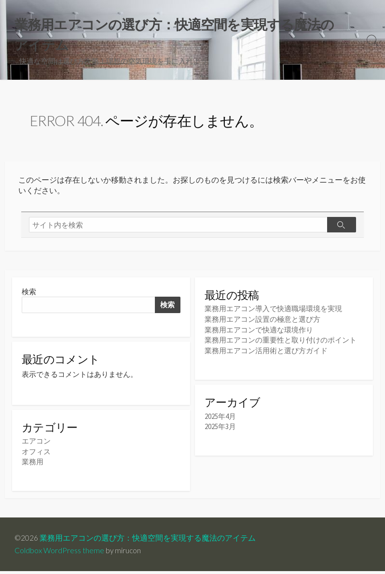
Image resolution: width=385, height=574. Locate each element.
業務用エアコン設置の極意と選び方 (262, 321)
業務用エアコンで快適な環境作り (259, 331)
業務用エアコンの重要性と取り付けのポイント (281, 341)
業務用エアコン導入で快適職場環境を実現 (273, 311)
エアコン (36, 444)
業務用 (32, 465)
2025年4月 (220, 417)
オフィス (36, 454)
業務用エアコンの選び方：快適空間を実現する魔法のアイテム (148, 541)
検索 (29, 294)
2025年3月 (220, 427)
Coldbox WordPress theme (59, 553)
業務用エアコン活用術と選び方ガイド (266, 351)
